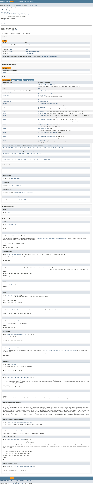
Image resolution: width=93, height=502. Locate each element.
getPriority (40, 147)
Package (8, 1)
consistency (28, 47)
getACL (40, 88)
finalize (14, 159)
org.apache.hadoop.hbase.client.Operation (14, 13)
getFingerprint (7, 153)
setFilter (41, 128)
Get (2, 23)
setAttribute (48, 147)
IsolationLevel (7, 101)
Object (30, 157)
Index (28, 1)
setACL (40, 111)
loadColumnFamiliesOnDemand (32, 51)
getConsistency (42, 95)
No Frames (22, 3)
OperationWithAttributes (13, 31)
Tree (18, 1)
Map (10, 44)
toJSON (14, 153)
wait (42, 159)
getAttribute (6, 147)
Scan (5, 23)
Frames (17, 3)
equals (9, 159)
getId (33, 147)
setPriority (60, 147)
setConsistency (42, 124)
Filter (10, 49)
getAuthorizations (43, 90)
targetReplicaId (29, 53)
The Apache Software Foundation (17, 483)
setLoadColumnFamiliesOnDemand (46, 136)
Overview (2, 1)
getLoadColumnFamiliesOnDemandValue (48, 103)
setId (54, 147)
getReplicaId (41, 107)
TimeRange (18, 44)
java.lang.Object (5, 12)
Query (15, 29)
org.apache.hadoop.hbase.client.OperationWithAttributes (20, 15)
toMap (23, 153)
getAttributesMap (26, 147)
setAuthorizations (43, 115)
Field (10, 5)
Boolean (11, 51)
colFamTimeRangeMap (30, 44)
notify (31, 159)
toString (32, 153)
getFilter (41, 99)
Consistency (12, 47)
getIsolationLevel (43, 101)
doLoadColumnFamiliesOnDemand (46, 84)
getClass (20, 159)
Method (19, 5)
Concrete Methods (28, 80)
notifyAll (37, 159)
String (46, 111)
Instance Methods (16, 80)
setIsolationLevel (43, 132)
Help (31, 1)
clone (4, 159)
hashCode (26, 159)
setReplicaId (41, 140)
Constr (14, 5)
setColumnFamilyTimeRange (45, 119)
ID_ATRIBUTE (6, 59)
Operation (46, 151)
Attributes (4, 19)
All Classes (30, 3)
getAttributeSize (16, 147)
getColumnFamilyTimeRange (45, 93)
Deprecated (23, 1)
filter (27, 49)
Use (16, 1)
